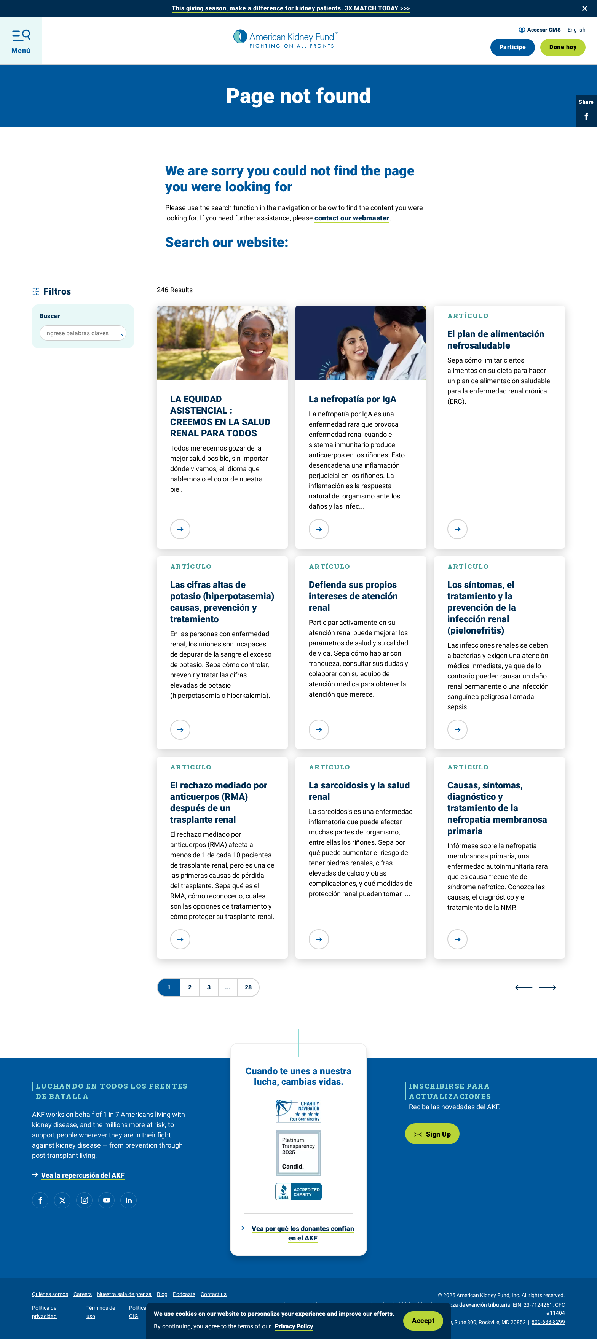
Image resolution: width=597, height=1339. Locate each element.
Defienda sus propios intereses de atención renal (353, 596)
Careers (82, 1294)
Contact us (214, 1294)
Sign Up (432, 1133)
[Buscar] (120, 333)
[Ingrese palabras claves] (83, 333)
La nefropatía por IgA (352, 399)
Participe (513, 47)
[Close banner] (584, 8)
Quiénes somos (50, 1294)
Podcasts (184, 1294)
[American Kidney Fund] (285, 39)
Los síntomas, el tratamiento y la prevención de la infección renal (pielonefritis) (481, 608)
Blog (162, 1294)
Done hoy (562, 47)
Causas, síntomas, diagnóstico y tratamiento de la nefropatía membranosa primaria (497, 808)
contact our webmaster (351, 218)
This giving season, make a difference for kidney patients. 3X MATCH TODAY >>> (291, 8)
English (577, 30)
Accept (423, 1321)
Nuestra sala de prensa (124, 1294)
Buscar (50, 316)
